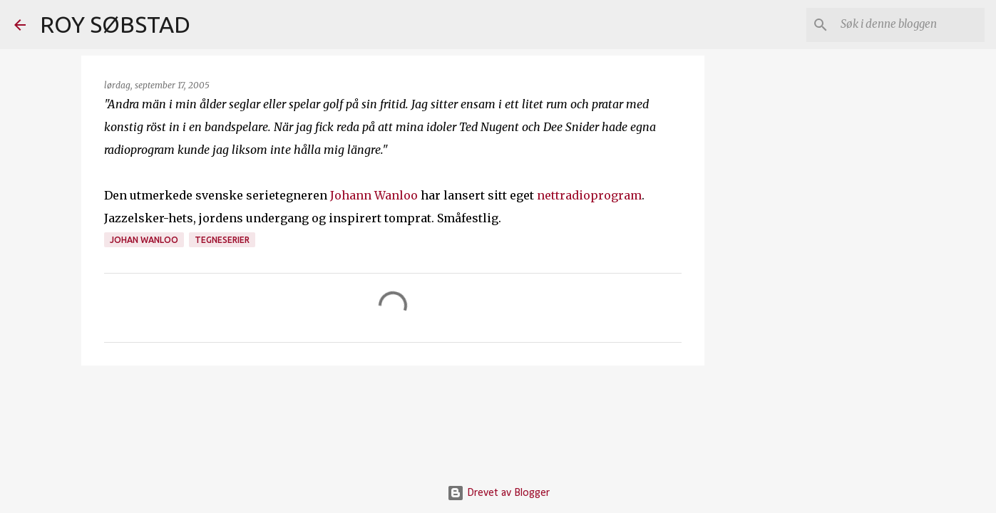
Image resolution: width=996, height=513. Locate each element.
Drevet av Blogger (498, 493)
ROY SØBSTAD (115, 24)
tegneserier (222, 239)
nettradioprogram (589, 195)
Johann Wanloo (374, 195)
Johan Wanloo (144, 239)
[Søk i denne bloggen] (910, 25)
